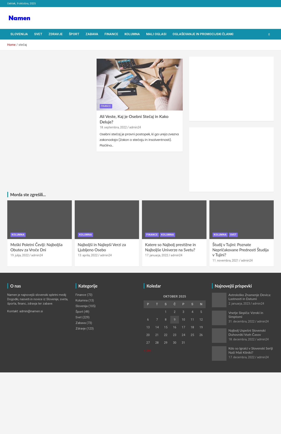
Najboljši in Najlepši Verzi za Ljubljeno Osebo (102, 247)
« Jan (147, 350)
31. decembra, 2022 (242, 321)
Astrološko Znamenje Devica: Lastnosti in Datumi (250, 297)
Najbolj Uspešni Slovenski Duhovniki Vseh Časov (247, 332)
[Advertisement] (231, 89)
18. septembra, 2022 (113, 127)
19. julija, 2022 (19, 255)
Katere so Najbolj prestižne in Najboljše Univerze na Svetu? (170, 247)
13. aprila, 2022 (88, 255)
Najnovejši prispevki (233, 285)
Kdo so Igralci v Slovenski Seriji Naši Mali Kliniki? (251, 350)
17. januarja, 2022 (156, 255)
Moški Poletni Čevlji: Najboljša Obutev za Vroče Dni (36, 247)
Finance (111, 34)
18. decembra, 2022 (242, 339)
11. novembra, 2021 (226, 260)
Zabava (92, 34)
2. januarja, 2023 (239, 303)
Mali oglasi (156, 34)
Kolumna (132, 34)
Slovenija (19, 34)
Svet (38, 34)
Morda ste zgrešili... (28, 194)
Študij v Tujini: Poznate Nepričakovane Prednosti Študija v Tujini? (241, 249)
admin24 (135, 127)
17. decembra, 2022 (242, 357)
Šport (74, 34)
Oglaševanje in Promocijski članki (203, 34)
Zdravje (55, 34)
